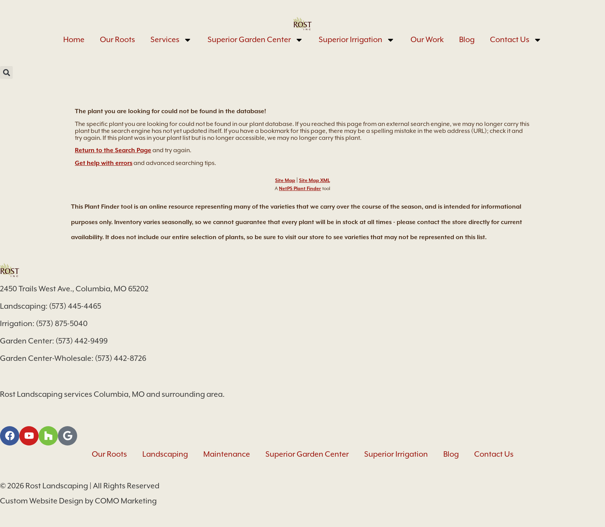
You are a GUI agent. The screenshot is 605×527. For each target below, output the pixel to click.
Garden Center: (28, 341)
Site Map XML (314, 180)
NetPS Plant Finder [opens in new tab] (300, 188)
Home (73, 39)
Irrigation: (18, 323)
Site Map (285, 180)
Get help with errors (103, 163)
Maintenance (226, 454)
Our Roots (117, 39)
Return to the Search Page (113, 150)
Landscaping (165, 454)
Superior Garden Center (256, 40)
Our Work (427, 39)
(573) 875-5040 (62, 323)
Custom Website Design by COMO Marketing (78, 500)
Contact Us (516, 40)
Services (171, 40)
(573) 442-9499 (82, 341)
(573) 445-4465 (75, 306)
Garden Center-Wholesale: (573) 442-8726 (73, 358)
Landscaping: (24, 306)
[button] (6, 72)
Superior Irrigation (357, 40)
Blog (467, 39)
